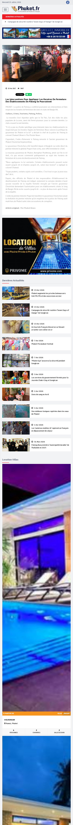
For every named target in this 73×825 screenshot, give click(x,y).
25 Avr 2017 (11, 88)
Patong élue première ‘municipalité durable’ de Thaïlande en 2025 (50, 445)
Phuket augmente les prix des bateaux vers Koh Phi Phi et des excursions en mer (50, 293)
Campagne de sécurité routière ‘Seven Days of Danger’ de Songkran (35, 22)
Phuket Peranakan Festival (50, 342)
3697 (21, 88)
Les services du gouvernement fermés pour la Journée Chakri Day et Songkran (50, 377)
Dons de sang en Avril (50, 393)
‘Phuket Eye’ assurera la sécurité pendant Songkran (50, 360)
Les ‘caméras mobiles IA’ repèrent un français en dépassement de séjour (50, 428)
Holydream (9, 720)
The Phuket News (27, 208)
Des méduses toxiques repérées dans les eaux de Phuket (50, 411)
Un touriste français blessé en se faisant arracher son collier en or (50, 327)
